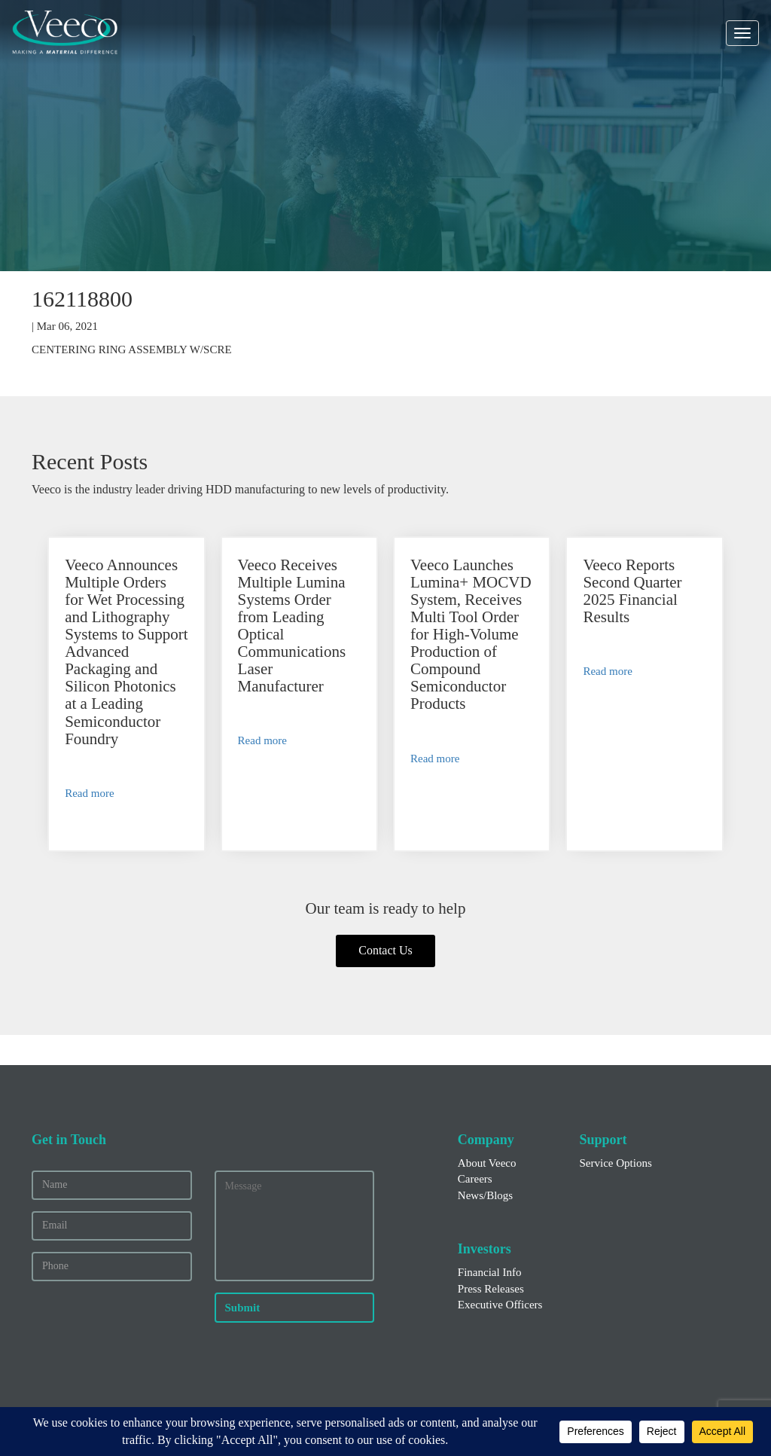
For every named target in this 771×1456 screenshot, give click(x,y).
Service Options (615, 1163)
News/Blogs (485, 1195)
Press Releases (491, 1289)
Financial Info (490, 1272)
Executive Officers (500, 1305)
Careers (475, 1179)
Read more (89, 793)
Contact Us (385, 950)
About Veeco (487, 1163)
